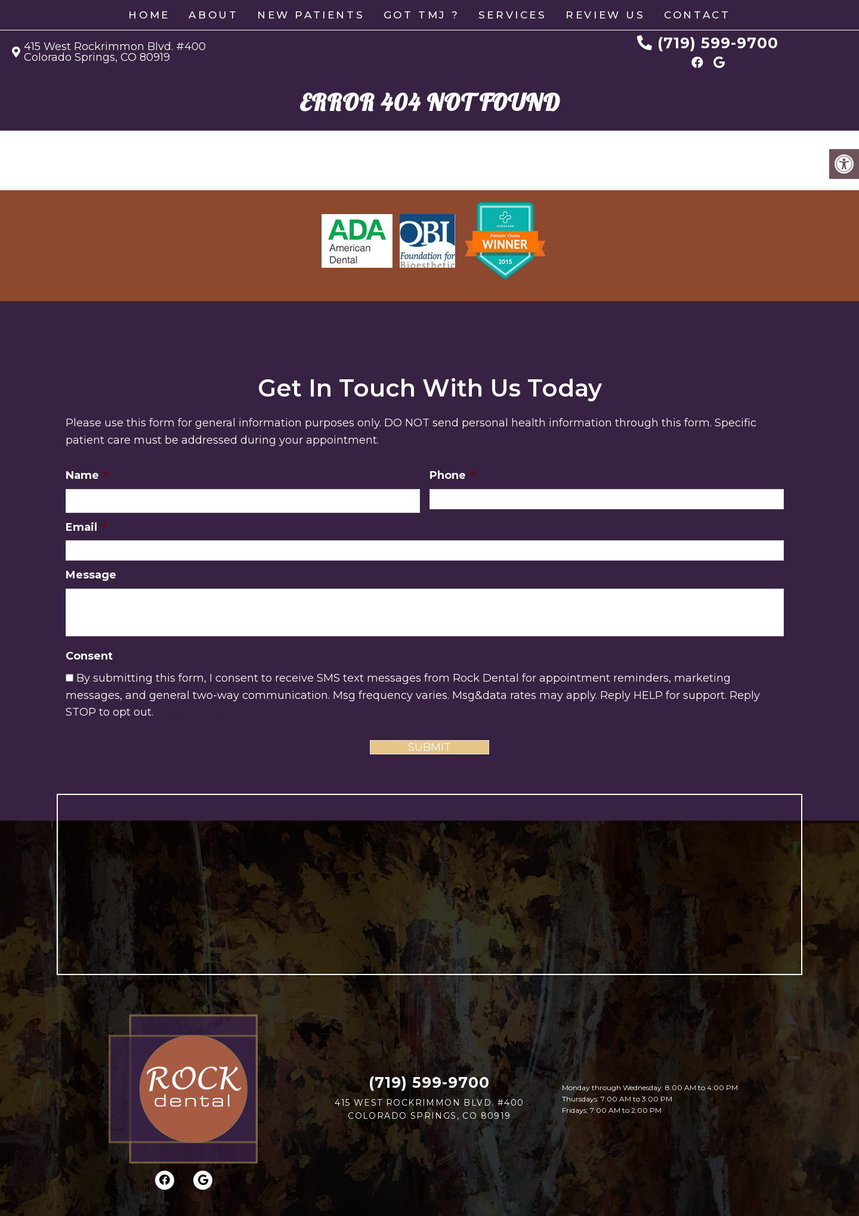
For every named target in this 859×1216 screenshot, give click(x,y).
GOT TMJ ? (421, 15)
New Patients (310, 15)
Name (87, 475)
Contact (697, 15)
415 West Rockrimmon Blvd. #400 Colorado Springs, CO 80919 (115, 52)
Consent (89, 656)
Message (91, 574)
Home (148, 15)
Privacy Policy (193, 712)
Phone (452, 475)
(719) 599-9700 (717, 43)
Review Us (605, 15)
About (213, 15)
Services (512, 15)
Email (86, 527)
